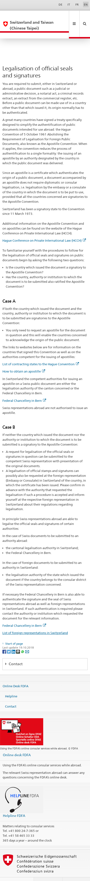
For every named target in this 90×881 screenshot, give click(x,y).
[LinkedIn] (14, 640)
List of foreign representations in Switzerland (35, 621)
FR (77, 4)
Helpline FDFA (14, 804)
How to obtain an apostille (23, 360)
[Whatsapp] (23, 640)
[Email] (27, 640)
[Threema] (18, 640)
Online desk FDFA (17, 743)
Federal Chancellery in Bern (24, 389)
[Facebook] (4, 640)
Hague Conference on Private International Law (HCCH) (44, 229)
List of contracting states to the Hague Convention (40, 352)
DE (60, 4)
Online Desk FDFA (15, 674)
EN (86, 4)
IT (68, 4)
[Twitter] (9, 640)
